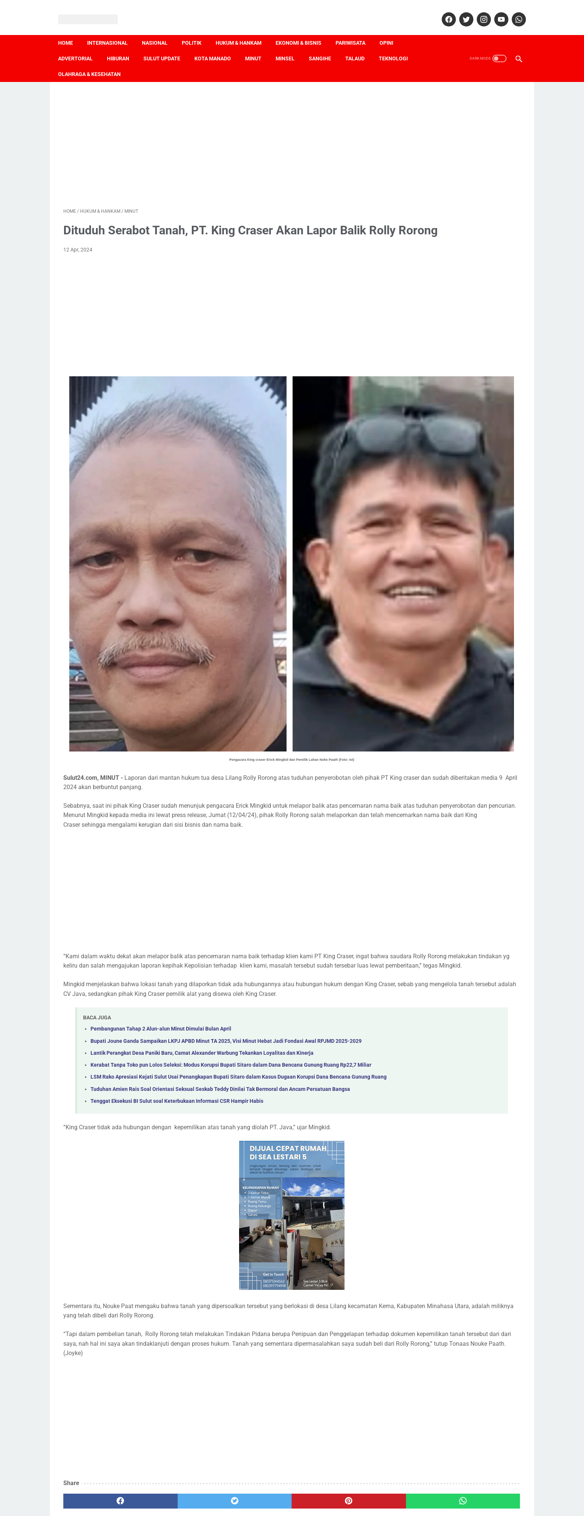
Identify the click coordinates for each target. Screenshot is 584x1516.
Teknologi (398, 46)
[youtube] (495, 11)
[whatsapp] (513, 11)
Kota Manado (218, 46)
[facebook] (443, 11)
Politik (197, 30)
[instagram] (478, 11)
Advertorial (80, 46)
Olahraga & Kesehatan (94, 61)
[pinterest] (255, 1449)
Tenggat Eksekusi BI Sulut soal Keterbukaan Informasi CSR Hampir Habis (177, 1040)
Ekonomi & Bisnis (304, 30)
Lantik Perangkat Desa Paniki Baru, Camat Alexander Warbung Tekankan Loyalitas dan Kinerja (202, 975)
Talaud (360, 46)
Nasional (160, 30)
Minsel (290, 46)
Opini (392, 30)
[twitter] (460, 11)
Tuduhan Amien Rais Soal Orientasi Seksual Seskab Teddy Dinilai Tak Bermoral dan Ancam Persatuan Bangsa (220, 1028)
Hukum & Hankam (244, 30)
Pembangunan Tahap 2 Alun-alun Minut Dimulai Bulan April (161, 942)
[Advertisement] (217, 135)
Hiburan (123, 46)
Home (70, 30)
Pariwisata (356, 30)
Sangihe (325, 46)
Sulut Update (167, 46)
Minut (258, 46)
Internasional (112, 30)
